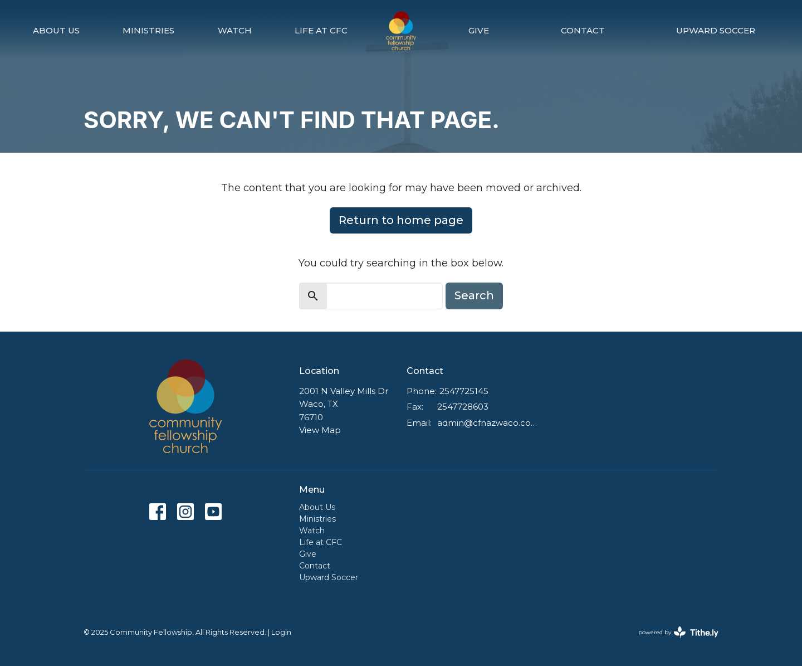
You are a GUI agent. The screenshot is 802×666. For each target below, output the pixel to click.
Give (478, 30)
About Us (56, 30)
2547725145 (463, 391)
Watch (235, 30)
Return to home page (401, 220)
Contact (583, 30)
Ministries (148, 30)
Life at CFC (321, 30)
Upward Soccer (715, 30)
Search (474, 295)
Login (281, 632)
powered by (678, 632)
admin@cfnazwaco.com (488, 422)
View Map (320, 430)
